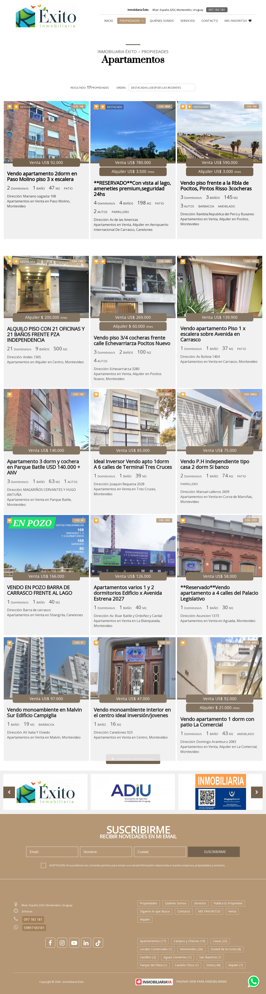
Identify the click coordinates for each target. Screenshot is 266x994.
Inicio (108, 21)
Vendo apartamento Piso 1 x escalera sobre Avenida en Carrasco (213, 383)
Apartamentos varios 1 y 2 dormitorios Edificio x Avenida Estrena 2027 (128, 637)
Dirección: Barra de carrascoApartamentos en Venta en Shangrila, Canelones (45, 657)
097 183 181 (216, 10)
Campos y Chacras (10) (189, 941)
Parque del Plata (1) (153, 965)
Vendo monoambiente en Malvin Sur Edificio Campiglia (44, 758)
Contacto (209, 21)
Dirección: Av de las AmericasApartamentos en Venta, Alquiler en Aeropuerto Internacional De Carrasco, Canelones (131, 224)
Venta (232, 911)
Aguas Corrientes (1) (178, 957)
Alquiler (145, 919)
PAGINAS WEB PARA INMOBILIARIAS (201, 981)
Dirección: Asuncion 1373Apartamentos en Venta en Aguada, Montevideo (218, 663)
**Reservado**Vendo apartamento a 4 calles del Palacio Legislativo (219, 637)
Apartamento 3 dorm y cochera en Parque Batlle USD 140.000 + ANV (43, 513)
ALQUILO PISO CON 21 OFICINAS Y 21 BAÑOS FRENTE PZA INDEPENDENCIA (46, 383)
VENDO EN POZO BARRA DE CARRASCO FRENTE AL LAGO (39, 634)
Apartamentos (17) (153, 941)
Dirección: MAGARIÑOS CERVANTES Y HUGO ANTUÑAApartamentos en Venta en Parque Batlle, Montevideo (41, 543)
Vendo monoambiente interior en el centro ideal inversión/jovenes (132, 758)
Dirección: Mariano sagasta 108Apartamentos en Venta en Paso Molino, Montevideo (38, 201)
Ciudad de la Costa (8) (226, 949)
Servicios (187, 21)
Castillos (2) (148, 957)
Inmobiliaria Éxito (117, 51)
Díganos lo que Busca (155, 911)
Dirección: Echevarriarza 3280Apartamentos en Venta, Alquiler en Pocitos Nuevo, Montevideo (127, 423)
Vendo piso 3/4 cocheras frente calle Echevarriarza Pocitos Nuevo (132, 389)
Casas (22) (220, 941)
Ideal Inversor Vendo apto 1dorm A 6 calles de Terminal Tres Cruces (133, 510)
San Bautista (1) (210, 957)
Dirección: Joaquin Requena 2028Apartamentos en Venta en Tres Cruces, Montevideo (125, 535)
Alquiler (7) (235, 965)
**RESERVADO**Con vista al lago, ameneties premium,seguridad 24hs (132, 188)
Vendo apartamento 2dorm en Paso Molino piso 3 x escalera (42, 176)
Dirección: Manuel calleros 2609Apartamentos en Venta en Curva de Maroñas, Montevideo (217, 543)
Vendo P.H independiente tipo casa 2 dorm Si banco (215, 510)
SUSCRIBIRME (215, 852)
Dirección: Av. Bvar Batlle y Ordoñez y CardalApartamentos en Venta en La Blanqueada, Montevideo (128, 665)
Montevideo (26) (191, 949)
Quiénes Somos (162, 21)
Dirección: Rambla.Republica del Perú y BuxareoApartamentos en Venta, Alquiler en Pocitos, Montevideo (217, 219)
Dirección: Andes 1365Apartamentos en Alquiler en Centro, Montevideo (45, 408)
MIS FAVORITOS (237, 21)
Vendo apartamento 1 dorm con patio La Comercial (217, 767)
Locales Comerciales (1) (156, 949)
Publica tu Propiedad (228, 903)
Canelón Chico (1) (187, 965)
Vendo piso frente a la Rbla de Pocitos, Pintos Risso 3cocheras (216, 185)
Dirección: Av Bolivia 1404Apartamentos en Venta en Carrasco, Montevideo (219, 408)
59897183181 (34, 927)
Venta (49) (213, 965)
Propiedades (131, 21)
